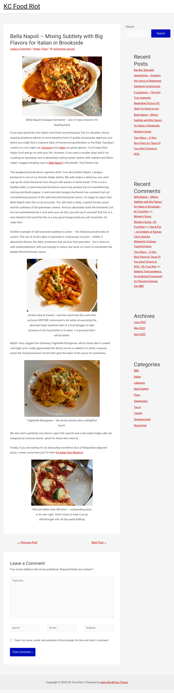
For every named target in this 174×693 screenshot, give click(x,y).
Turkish (138, 429)
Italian (38, 49)
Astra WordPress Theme (114, 685)
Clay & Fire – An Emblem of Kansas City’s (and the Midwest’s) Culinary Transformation (147, 247)
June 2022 (140, 338)
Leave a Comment (21, 49)
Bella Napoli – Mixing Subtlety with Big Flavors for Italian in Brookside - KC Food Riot (146, 217)
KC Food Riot (22, 6)
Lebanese (140, 398)
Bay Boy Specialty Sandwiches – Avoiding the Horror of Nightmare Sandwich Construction (148, 80)
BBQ (136, 386)
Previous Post (28, 542)
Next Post (99, 542)
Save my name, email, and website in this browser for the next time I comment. (62, 643)
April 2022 (140, 350)
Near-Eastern (142, 404)
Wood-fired (140, 441)
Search (130, 26)
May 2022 (140, 344)
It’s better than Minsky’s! (70, 452)
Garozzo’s (47, 147)
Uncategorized (142, 435)
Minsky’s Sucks (143, 142)
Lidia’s (62, 147)
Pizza (46, 49)
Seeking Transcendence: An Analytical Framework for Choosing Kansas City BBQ (147, 292)
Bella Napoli (56, 162)
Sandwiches (141, 416)
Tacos (137, 423)
